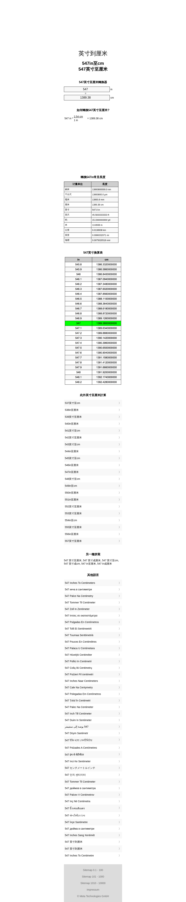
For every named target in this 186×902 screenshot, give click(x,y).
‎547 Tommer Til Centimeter (80, 602)
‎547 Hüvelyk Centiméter (78, 654)
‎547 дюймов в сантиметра (80, 788)
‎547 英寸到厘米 (73, 841)
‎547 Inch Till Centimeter (78, 713)
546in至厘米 (72, 465)
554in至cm (71, 520)
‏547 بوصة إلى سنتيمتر (76, 726)
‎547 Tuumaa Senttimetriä (79, 635)
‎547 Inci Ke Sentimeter (78, 761)
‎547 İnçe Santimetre (76, 822)
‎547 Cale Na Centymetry (79, 687)
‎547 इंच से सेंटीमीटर (74, 754)
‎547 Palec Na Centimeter (79, 707)
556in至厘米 (72, 534)
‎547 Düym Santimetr (76, 733)
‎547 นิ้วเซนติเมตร (75, 808)
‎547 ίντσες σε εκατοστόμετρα (81, 615)
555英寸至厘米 (73, 527)
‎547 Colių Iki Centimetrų (78, 667)
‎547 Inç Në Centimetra (77, 801)
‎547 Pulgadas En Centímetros (82, 622)
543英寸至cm (72, 444)
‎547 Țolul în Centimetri (77, 700)
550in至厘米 (72, 492)
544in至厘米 (72, 451)
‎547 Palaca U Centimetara (80, 648)
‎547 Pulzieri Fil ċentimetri (79, 674)
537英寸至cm (72, 403)
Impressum (93, 889)
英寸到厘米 (93, 53)
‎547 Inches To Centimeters (80, 582)
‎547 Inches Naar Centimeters (81, 680)
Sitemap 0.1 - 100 (93, 870)
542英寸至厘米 (73, 437)
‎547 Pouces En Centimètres (80, 641)
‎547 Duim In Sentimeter (78, 720)
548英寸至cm (72, 478)
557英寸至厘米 (73, 540)
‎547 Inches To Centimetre (79, 855)
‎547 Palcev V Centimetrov (79, 794)
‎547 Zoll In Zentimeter (77, 609)
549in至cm (71, 485)
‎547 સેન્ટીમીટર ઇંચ (75, 815)
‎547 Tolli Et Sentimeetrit (78, 628)
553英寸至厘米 (73, 513)
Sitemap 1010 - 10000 (93, 883)
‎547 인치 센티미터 (75, 774)
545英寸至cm (72, 458)
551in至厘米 (72, 499)
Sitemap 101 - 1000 (93, 876)
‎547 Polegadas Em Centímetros (83, 694)
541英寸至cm (72, 430)
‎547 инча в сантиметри (78, 589)
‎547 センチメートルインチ (80, 767)
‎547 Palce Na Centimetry (79, 595)
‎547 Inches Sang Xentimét (80, 835)
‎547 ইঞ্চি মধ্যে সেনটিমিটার (78, 740)
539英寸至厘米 (73, 416)
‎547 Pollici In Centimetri (78, 661)
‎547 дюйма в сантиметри (79, 828)
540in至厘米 (72, 423)
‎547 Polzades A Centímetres (81, 747)
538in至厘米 (72, 409)
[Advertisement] (93, 22)
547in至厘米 (72, 472)
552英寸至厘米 (73, 506)
